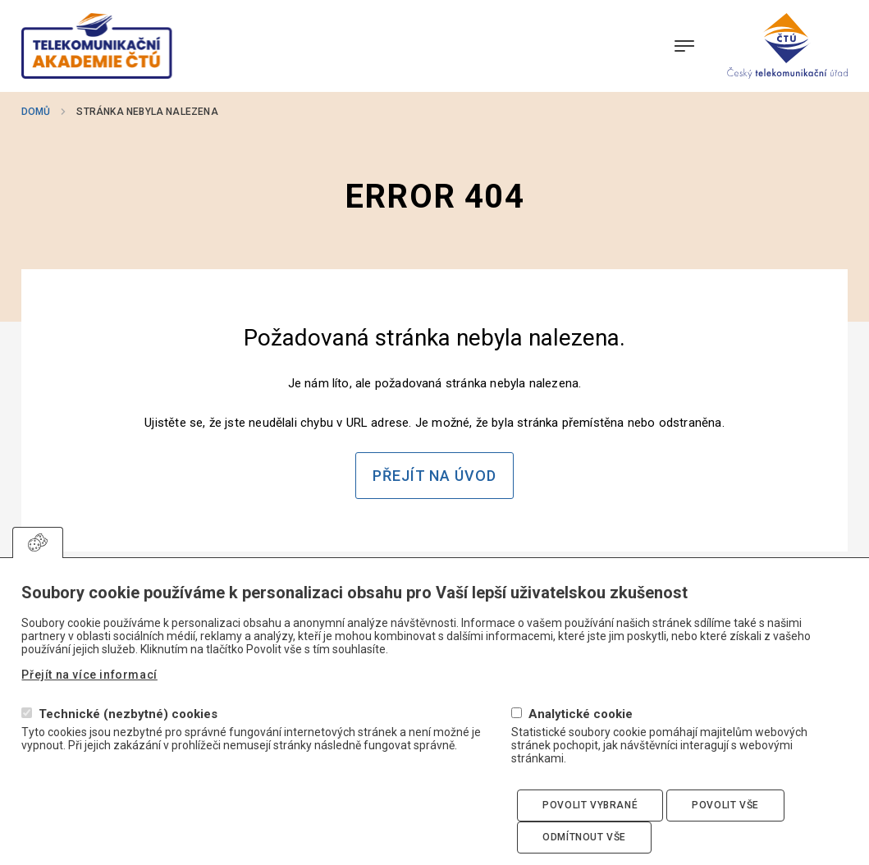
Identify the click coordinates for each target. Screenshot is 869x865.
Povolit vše (725, 829)
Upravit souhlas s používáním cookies (37, 567)
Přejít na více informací (89, 699)
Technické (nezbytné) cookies (128, 739)
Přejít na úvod (434, 475)
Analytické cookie (580, 739)
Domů (35, 111)
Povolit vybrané (590, 829)
